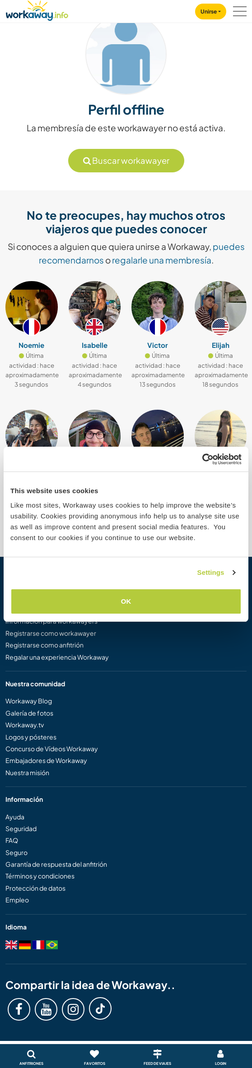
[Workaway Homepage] (37, 9)
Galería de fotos (29, 713)
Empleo (17, 900)
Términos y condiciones (40, 876)
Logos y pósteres (30, 737)
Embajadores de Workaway (46, 760)
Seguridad (21, 828)
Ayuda (14, 817)
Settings (210, 572)
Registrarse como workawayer (50, 633)
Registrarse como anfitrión (44, 645)
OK (126, 601)
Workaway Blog (28, 701)
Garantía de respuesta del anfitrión (56, 864)
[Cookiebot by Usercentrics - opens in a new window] (202, 459)
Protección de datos (35, 888)
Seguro (16, 852)
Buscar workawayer (126, 160)
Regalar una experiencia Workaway (57, 657)
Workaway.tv (24, 725)
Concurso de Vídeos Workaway (51, 748)
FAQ (11, 840)
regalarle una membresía (161, 259)
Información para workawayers (51, 621)
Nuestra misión (27, 772)
